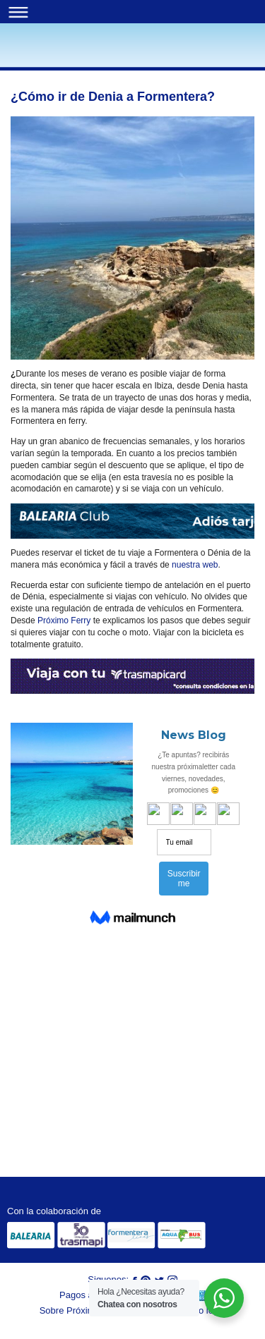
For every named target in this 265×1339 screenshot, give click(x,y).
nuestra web (194, 565)
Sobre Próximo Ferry (82, 1310)
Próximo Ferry (63, 620)
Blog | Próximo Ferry (35, 53)
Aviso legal (204, 1310)
